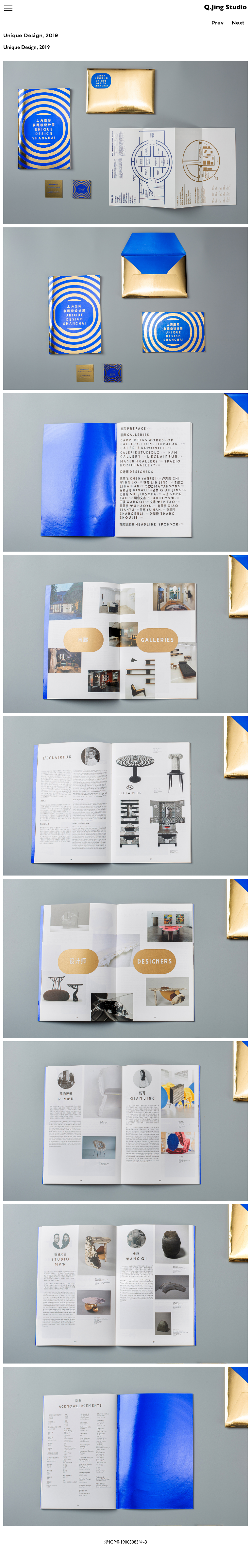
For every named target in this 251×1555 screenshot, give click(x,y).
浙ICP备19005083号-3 (125, 1542)
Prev (217, 22)
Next (238, 22)
